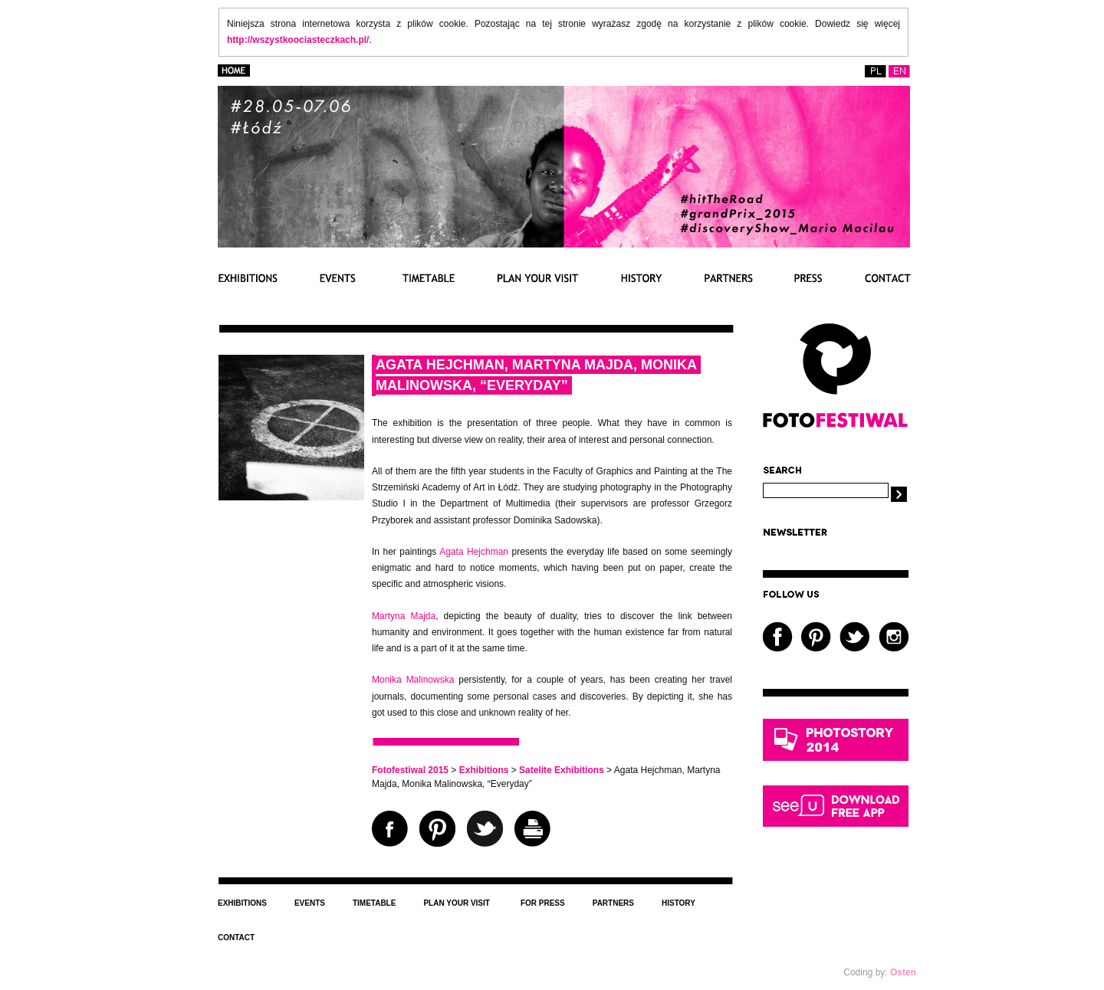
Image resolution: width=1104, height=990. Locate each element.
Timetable (426, 278)
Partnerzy (728, 278)
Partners (613, 903)
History (641, 278)
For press (543, 903)
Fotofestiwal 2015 (410, 770)
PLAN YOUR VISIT (538, 278)
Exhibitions (248, 278)
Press (808, 278)
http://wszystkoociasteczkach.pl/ (298, 39)
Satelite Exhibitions (561, 770)
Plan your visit (456, 903)
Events (337, 278)
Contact (887, 278)
